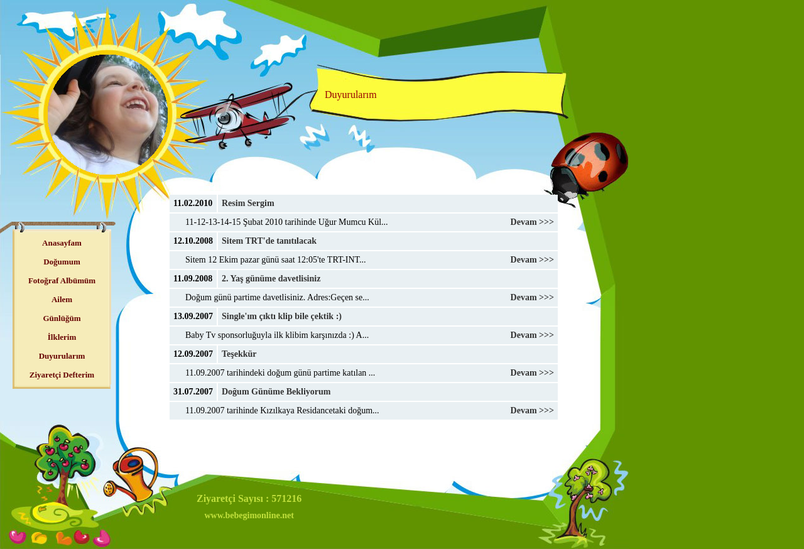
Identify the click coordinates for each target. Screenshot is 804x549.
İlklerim (62, 337)
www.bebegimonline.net (248, 515)
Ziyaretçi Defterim (62, 374)
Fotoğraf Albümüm (61, 280)
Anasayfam (62, 242)
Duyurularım (62, 356)
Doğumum (61, 261)
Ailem (62, 299)
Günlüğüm (62, 318)
